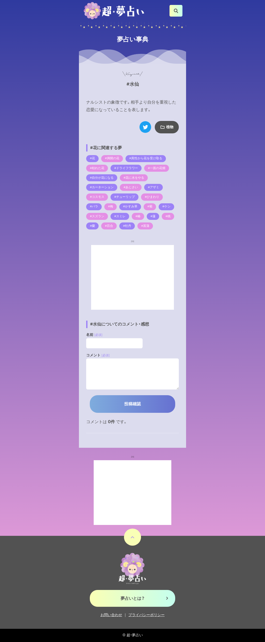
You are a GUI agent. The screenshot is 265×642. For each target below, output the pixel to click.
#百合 (109, 226)
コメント (98, 355)
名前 (94, 335)
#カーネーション (102, 187)
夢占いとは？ (133, 598)
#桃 (168, 216)
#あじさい (130, 187)
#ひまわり (152, 197)
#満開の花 (112, 158)
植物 (169, 127)
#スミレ (120, 216)
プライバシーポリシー (146, 615)
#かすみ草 (130, 206)
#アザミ (153, 187)
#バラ (94, 206)
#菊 (149, 206)
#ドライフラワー (126, 168)
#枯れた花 (97, 168)
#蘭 (92, 226)
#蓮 (153, 216)
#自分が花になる (102, 177)
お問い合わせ (111, 615)
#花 (92, 158)
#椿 (138, 216)
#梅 (110, 206)
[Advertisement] (132, 277)
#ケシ (166, 206)
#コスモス (97, 197)
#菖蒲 (145, 226)
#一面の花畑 (156, 168)
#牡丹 (127, 226)
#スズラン (97, 216)
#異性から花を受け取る (145, 158)
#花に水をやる (133, 177)
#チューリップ (124, 197)
